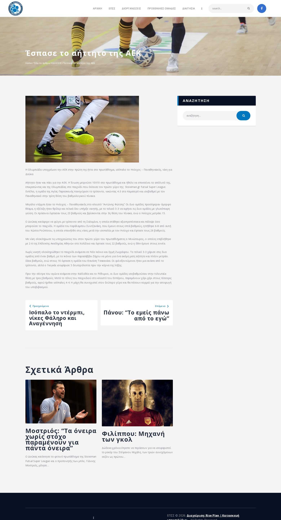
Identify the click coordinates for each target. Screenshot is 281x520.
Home (28, 63)
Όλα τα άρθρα (42, 63)
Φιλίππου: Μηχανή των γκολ (135, 438)
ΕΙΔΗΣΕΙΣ (56, 63)
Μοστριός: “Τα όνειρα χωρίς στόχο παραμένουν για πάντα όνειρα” (59, 441)
